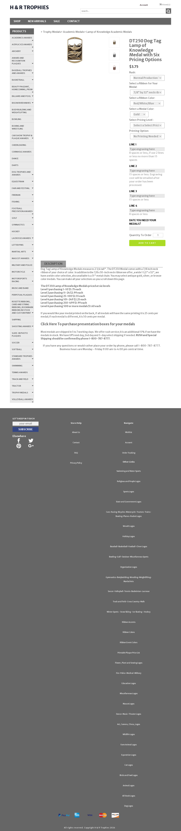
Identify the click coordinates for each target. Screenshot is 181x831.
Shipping (16, 319)
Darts (15, 165)
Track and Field (22, 379)
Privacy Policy (76, 463)
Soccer (22, 342)
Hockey (16, 231)
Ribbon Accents (128, 622)
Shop (17, 21)
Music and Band (20, 288)
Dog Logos (128, 806)
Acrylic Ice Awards (22, 45)
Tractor (22, 386)
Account (144, 5)
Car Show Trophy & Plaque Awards (22, 137)
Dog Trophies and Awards (22, 173)
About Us (76, 432)
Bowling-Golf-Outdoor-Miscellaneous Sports (128, 557)
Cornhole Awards (21, 152)
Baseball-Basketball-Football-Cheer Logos (128, 546)
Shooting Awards (22, 326)
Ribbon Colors (129, 632)
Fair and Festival (22, 188)
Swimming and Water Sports (128, 471)
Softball (22, 349)
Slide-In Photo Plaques (20, 334)
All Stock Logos (128, 796)
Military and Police (22, 265)
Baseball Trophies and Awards (22, 71)
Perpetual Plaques (22, 295)
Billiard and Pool (22, 96)
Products (19, 31)
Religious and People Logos (128, 481)
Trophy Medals (22, 392)
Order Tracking (128, 453)
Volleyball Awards (22, 400)
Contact (73, 21)
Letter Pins (22, 245)
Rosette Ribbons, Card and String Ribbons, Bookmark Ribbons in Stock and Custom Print (22, 307)
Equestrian (22, 181)
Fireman (22, 195)
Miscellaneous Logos (129, 693)
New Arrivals (37, 21)
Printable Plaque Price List (129, 653)
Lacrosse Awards (22, 238)
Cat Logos (128, 765)
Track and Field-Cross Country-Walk (129, 601)
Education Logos (129, 683)
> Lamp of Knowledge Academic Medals (108, 31)
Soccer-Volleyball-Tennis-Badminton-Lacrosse (129, 591)
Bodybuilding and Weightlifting (21, 111)
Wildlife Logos (129, 734)
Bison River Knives (22, 103)
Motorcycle (22, 272)
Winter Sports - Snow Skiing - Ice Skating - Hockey (128, 612)
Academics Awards (22, 38)
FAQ (76, 453)
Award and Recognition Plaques (22, 61)
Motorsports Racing (22, 280)
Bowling (16, 119)
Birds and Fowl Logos (129, 775)
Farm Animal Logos (129, 745)
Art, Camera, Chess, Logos (128, 724)
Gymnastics (22, 224)
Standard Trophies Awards (22, 357)
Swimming (22, 365)
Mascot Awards (22, 258)
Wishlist (128, 432)
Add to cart (147, 243)
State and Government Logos (128, 502)
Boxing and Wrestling (18, 127)
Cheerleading (19, 145)
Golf (22, 218)
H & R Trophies (29, 7)
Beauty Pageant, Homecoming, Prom (22, 89)
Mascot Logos (128, 704)
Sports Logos (128, 491)
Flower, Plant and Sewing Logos (128, 663)
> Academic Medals (72, 31)
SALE (57, 21)
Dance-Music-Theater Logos (128, 714)
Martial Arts (22, 251)
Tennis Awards (20, 372)
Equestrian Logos (128, 755)
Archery (22, 51)
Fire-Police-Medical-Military (128, 673)
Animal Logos (128, 785)
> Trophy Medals (51, 31)
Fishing (22, 201)
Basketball (22, 80)
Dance (15, 158)
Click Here (49, 324)
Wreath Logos (129, 526)
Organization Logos (128, 567)
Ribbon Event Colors (128, 642)
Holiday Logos (128, 536)
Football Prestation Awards (22, 211)
